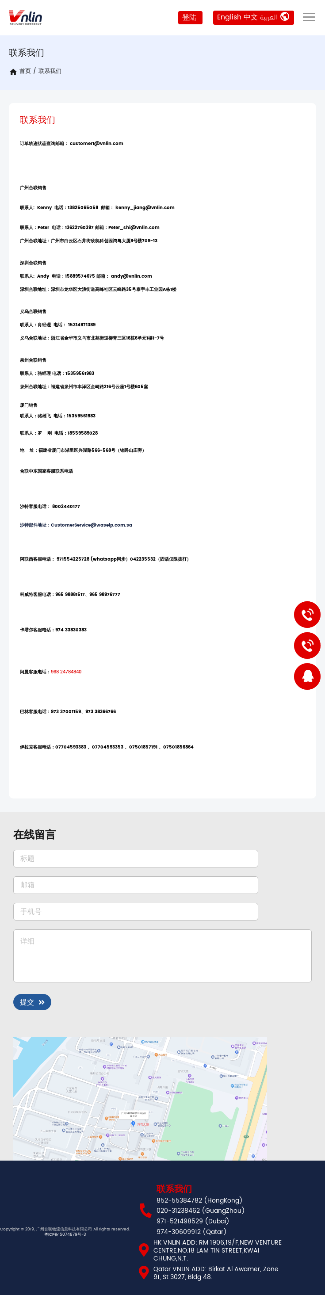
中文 (251, 17)
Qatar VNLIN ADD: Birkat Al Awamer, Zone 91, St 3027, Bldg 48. (216, 1273)
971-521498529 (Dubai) (193, 1222)
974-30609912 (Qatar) (192, 1232)
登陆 (189, 17)
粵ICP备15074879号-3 (65, 1234)
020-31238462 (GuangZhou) (201, 1211)
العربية (268, 17)
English (229, 17)
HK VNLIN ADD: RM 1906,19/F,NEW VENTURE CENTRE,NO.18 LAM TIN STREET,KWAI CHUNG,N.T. (217, 1251)
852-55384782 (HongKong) (200, 1201)
